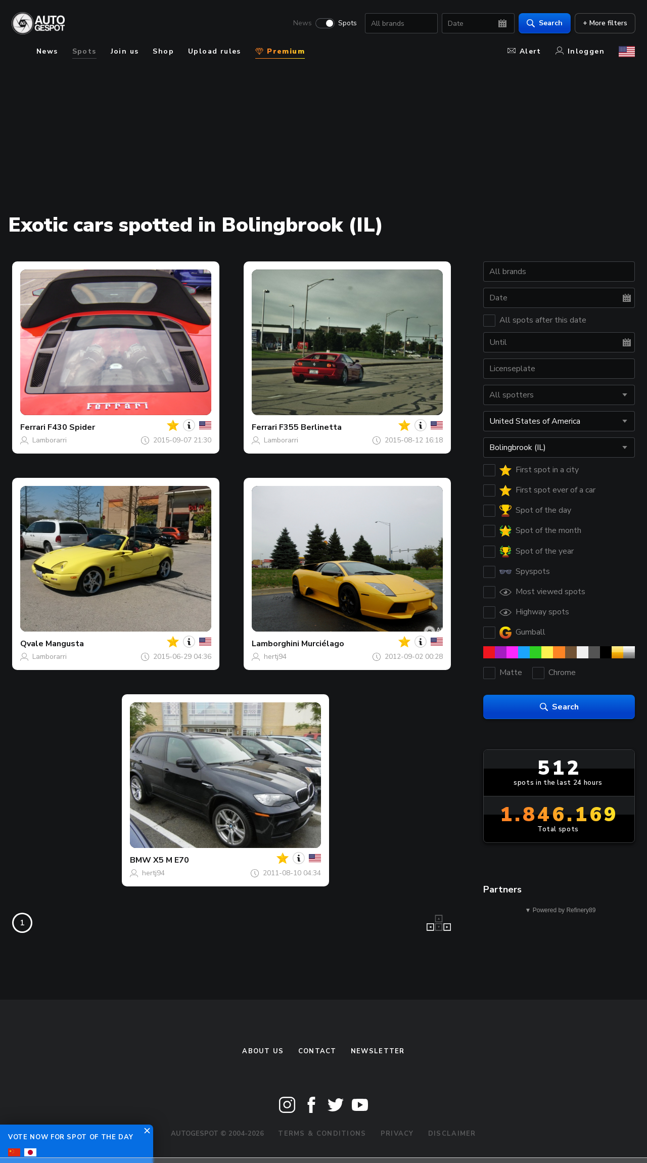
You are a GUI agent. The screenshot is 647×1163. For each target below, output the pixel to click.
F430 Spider (71, 427)
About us (263, 1051)
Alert (524, 51)
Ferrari (32, 427)
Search (544, 23)
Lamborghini (275, 643)
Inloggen (580, 51)
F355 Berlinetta (310, 427)
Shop (163, 51)
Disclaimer (452, 1133)
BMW (140, 860)
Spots (347, 23)
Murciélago (322, 643)
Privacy (397, 1133)
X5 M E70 (171, 860)
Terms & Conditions (322, 1133)
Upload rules (214, 51)
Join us (125, 51)
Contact (317, 1051)
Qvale (31, 643)
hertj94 (275, 656)
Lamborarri (49, 440)
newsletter (378, 1051)
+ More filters (604, 23)
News (302, 23)
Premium (280, 51)
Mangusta (64, 643)
